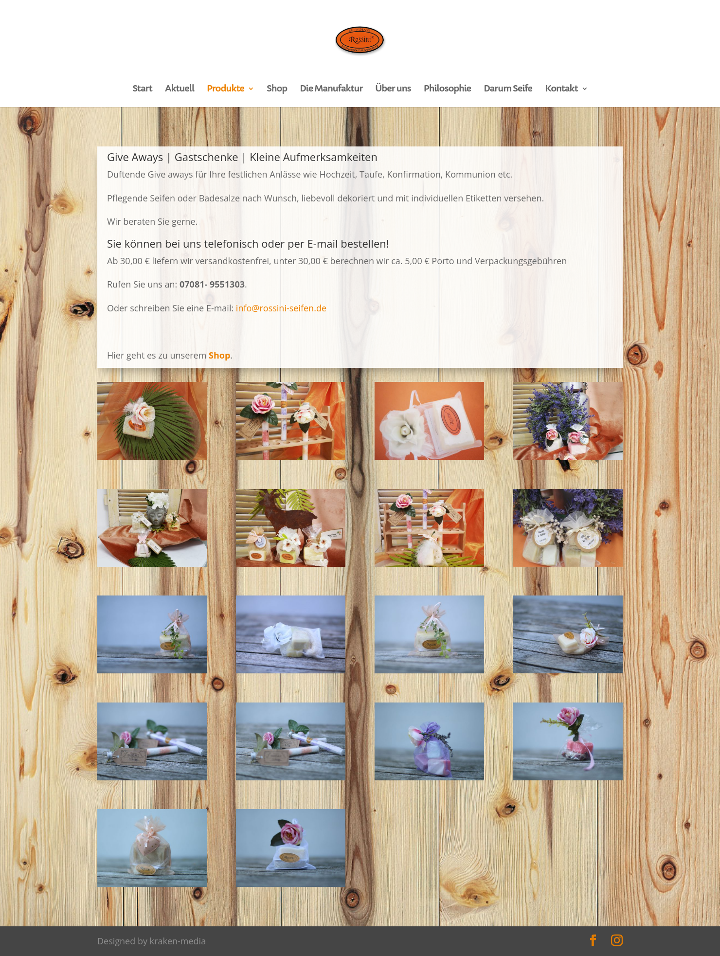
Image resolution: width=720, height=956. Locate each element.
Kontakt (561, 89)
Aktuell (179, 89)
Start (142, 89)
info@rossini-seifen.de (281, 308)
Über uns (393, 89)
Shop (277, 89)
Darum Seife (508, 89)
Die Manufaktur (331, 89)
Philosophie (447, 89)
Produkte (225, 89)
